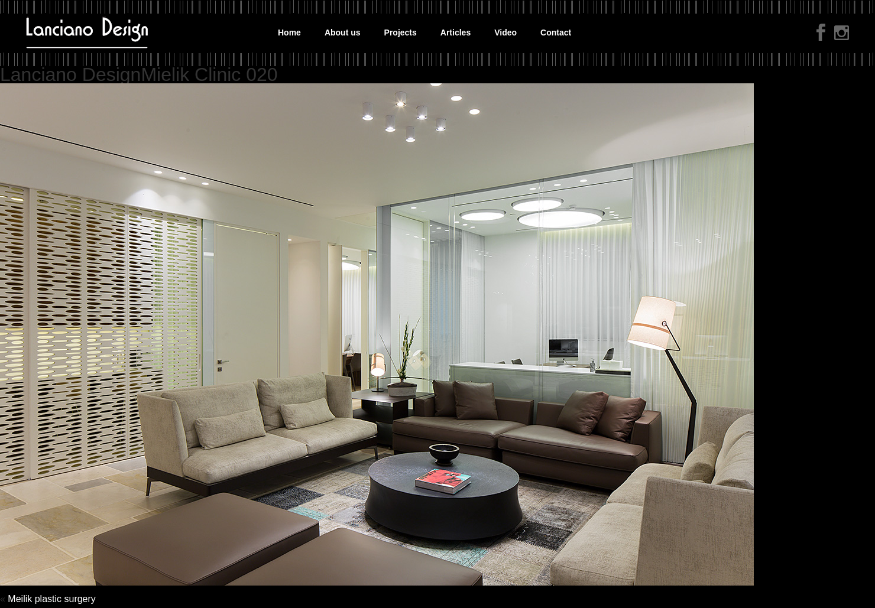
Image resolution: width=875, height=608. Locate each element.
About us (343, 32)
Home (289, 32)
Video (505, 32)
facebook (820, 32)
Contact (555, 32)
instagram (841, 34)
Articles (455, 32)
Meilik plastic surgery (51, 599)
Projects (400, 32)
